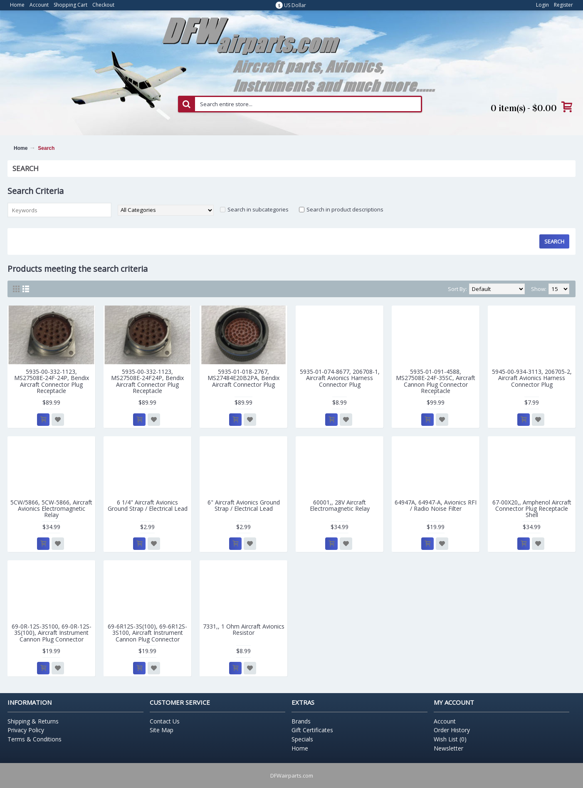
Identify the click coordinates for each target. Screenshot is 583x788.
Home (20, 148)
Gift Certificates (312, 730)
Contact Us (165, 721)
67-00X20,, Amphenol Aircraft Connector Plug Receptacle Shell (531, 508)
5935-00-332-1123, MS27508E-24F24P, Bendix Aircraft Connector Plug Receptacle (147, 381)
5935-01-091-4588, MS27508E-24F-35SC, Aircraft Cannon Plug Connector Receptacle (435, 381)
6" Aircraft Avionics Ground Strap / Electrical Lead (244, 505)
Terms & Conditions (34, 739)
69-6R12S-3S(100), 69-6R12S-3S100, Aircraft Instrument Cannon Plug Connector (147, 632)
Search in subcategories (258, 209)
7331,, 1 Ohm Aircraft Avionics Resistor (243, 629)
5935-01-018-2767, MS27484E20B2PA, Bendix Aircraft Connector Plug (243, 378)
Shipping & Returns (33, 721)
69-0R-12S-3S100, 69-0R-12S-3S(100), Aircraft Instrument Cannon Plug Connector (51, 632)
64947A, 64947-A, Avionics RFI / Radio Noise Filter (436, 505)
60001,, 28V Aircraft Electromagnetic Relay (340, 505)
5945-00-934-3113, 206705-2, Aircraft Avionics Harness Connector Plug (532, 378)
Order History (452, 730)
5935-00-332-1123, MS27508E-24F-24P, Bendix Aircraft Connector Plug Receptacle (51, 381)
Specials (302, 739)
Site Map (161, 730)
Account (445, 721)
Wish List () (450, 739)
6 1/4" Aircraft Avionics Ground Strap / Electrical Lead (148, 505)
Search (46, 148)
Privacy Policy (25, 730)
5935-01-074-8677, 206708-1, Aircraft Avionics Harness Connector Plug (340, 378)
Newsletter (448, 748)
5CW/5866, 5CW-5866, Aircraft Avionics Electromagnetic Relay (51, 508)
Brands (301, 721)
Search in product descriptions (344, 209)
